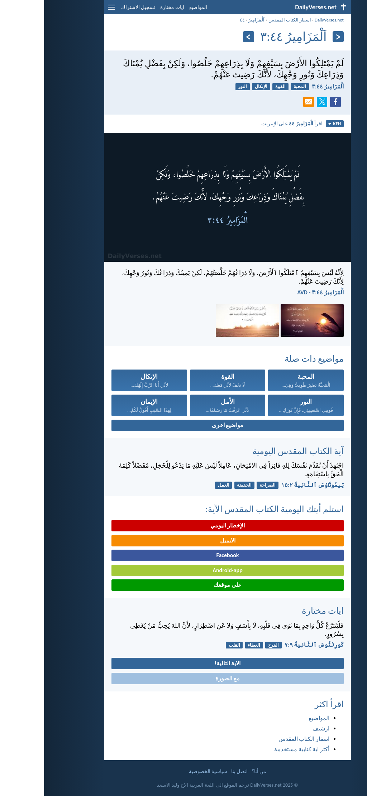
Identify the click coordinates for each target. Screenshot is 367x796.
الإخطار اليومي (183, 525)
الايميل (183, 540)
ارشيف (276, 728)
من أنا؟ (215, 771)
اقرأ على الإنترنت (247, 123)
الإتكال (217, 86)
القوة (236, 86)
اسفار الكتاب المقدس (245, 20)
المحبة (255, 86)
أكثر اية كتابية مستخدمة (257, 749)
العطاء (210, 645)
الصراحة (223, 485)
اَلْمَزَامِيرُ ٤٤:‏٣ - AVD (276, 292)
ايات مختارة (128, 7)
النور (198, 86)
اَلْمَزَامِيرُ (212, 20)
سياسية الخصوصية (164, 771)
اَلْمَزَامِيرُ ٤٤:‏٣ (284, 86)
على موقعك (183, 585)
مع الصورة (183, 678)
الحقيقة (200, 485)
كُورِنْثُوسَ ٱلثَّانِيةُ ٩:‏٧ (270, 644)
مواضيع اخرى (184, 425)
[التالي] (204, 36)
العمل (179, 485)
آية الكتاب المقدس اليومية (254, 451)
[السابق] (294, 36)
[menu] (67, 10)
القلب (190, 645)
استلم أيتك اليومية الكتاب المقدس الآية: (230, 509)
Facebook (183, 555)
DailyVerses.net (285, 20)
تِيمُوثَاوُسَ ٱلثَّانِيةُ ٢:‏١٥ (268, 485)
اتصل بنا (195, 771)
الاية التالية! (184, 663)
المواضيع (154, 7)
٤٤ (198, 20)
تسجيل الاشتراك (94, 7)
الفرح (229, 645)
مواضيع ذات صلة (270, 358)
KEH (290, 123)
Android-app (183, 570)
